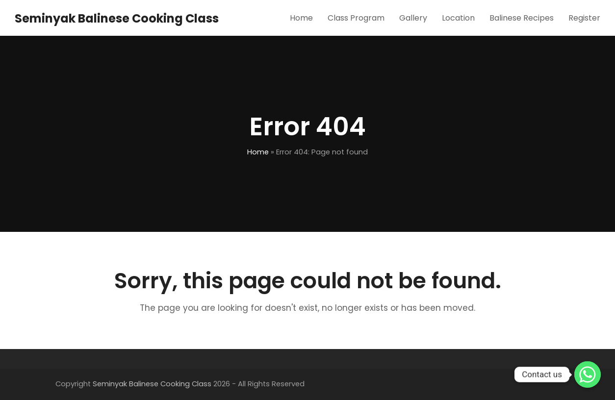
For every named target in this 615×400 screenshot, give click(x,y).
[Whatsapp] (587, 374)
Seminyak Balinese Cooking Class (117, 18)
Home (258, 152)
